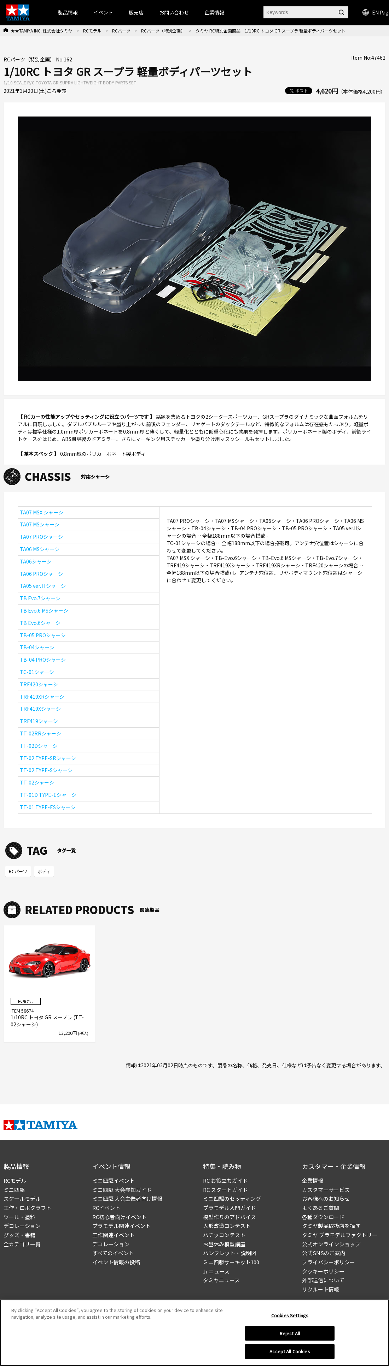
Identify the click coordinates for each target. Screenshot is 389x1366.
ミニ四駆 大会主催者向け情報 (127, 1198)
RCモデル (92, 31)
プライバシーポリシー (328, 1262)
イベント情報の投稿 (116, 1262)
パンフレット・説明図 (229, 1253)
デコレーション (22, 1225)
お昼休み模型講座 (224, 1244)
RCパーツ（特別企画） (163, 31)
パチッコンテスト (224, 1235)
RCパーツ (121, 31)
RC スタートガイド (225, 1189)
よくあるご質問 (320, 1207)
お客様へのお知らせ (326, 1198)
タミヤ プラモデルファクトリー (339, 1235)
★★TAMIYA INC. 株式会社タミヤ (41, 31)
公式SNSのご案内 (323, 1253)
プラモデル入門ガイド (229, 1207)
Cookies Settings (289, 1317)
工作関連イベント (113, 1235)
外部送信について (323, 1280)
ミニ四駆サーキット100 (231, 1262)
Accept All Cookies (289, 1354)
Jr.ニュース (216, 1271)
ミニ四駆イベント (113, 1180)
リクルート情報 (320, 1289)
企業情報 (312, 1180)
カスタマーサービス (326, 1189)
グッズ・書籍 (19, 1235)
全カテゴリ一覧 (22, 1244)
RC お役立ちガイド (225, 1180)
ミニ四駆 (14, 1189)
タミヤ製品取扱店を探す (331, 1225)
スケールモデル (22, 1198)
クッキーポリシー (323, 1271)
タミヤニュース (221, 1280)
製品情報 (68, 12)
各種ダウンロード (323, 1217)
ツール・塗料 (19, 1217)
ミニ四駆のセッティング (232, 1198)
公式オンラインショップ (331, 1244)
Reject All (290, 1335)
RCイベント (106, 1207)
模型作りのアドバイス (229, 1217)
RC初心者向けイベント (119, 1217)
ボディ (44, 871)
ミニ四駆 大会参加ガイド (122, 1189)
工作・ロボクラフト (27, 1207)
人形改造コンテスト (227, 1225)
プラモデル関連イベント (121, 1225)
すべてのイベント (113, 1253)
